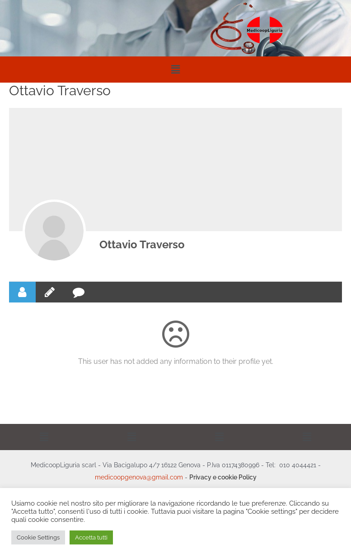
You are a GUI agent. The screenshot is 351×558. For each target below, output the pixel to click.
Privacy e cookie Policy (223, 477)
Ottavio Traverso (142, 244)
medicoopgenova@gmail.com (139, 477)
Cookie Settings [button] (38, 537)
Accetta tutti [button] (91, 537)
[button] (175, 69)
